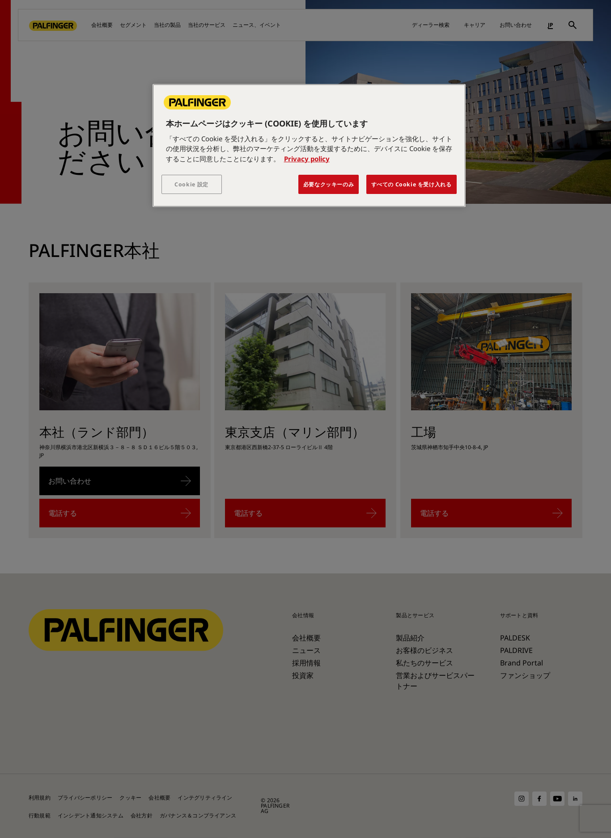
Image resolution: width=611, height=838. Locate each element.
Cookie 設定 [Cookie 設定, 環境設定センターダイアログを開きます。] (191, 184)
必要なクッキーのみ (328, 184)
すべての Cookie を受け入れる (411, 184)
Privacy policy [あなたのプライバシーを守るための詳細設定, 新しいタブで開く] (307, 158)
